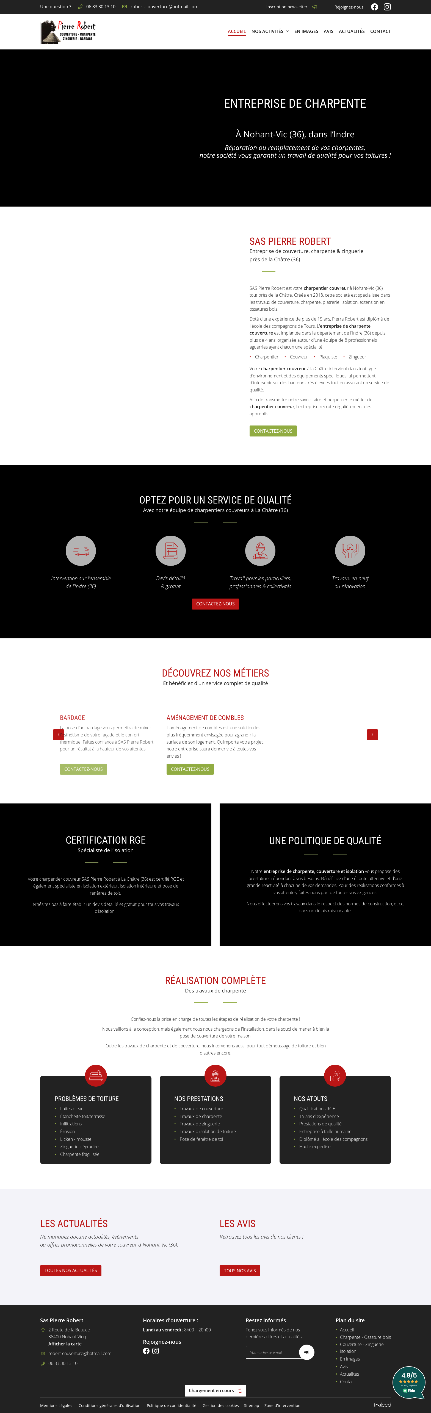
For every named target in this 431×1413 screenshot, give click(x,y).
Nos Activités (267, 31)
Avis (328, 31)
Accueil (237, 31)
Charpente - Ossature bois (365, 1337)
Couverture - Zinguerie (362, 1344)
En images (306, 31)
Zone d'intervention (282, 1405)
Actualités (352, 31)
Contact (380, 31)
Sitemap (251, 1405)
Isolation (348, 1351)
